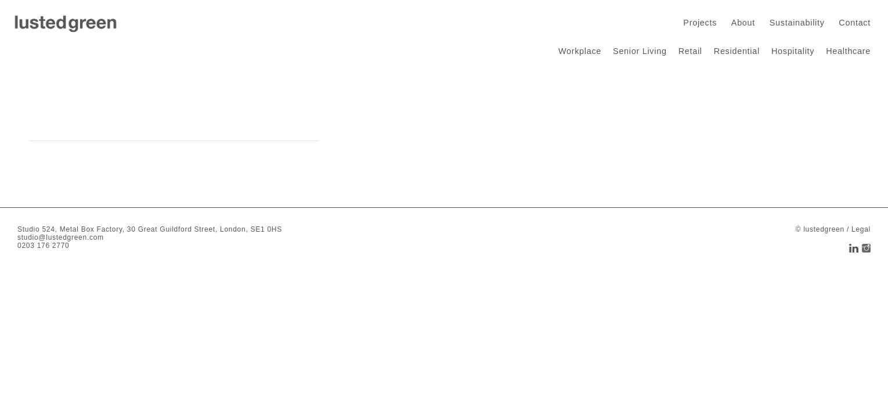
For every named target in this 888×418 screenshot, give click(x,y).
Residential (737, 51)
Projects (700, 22)
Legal (861, 229)
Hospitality (792, 51)
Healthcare (848, 51)
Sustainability (797, 22)
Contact (855, 22)
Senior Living (640, 51)
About (743, 22)
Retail (690, 51)
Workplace (579, 51)
